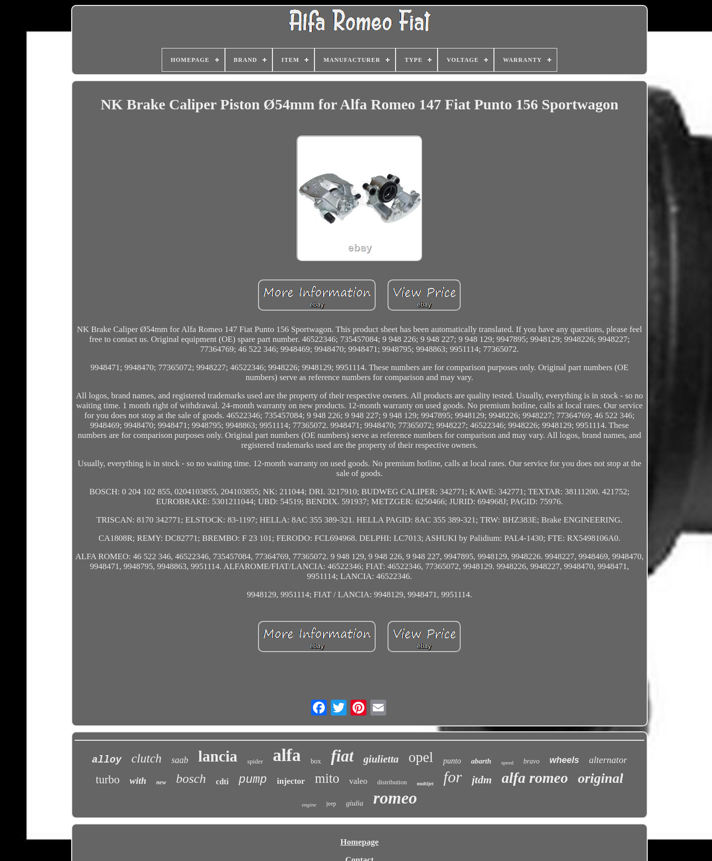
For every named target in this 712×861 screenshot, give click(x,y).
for (453, 777)
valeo (358, 781)
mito (327, 778)
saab (180, 760)
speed (507, 762)
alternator (608, 760)
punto (452, 761)
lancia (217, 756)
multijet (425, 783)
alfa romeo (535, 777)
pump (252, 779)
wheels (564, 760)
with (138, 780)
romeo (395, 798)
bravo (532, 761)
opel (420, 757)
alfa (287, 755)
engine (309, 805)
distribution (392, 782)
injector (291, 781)
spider (255, 761)
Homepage (359, 842)
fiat (342, 756)
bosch (191, 778)
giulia (354, 803)
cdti (222, 781)
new (161, 782)
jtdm (481, 779)
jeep (331, 803)
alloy (107, 759)
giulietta (381, 759)
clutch (147, 758)
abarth (481, 761)
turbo (108, 779)
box (316, 761)
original (600, 778)
